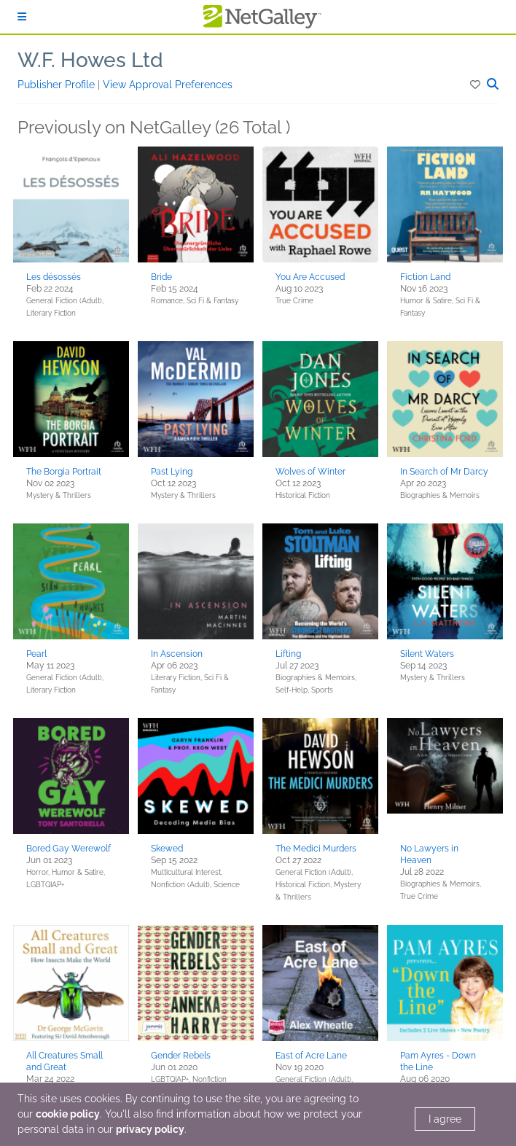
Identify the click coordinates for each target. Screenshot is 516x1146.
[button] (476, 84)
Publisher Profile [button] (57, 84)
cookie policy (68, 1114)
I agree (445, 1119)
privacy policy (150, 1129)
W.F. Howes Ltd (90, 60)
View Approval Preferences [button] (167, 84)
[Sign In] (22, 17)
